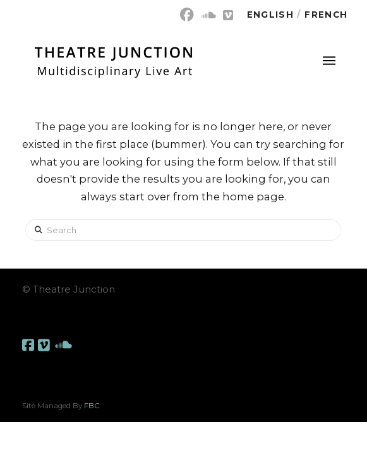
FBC (92, 405)
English (270, 14)
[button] (329, 60)
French (325, 14)
